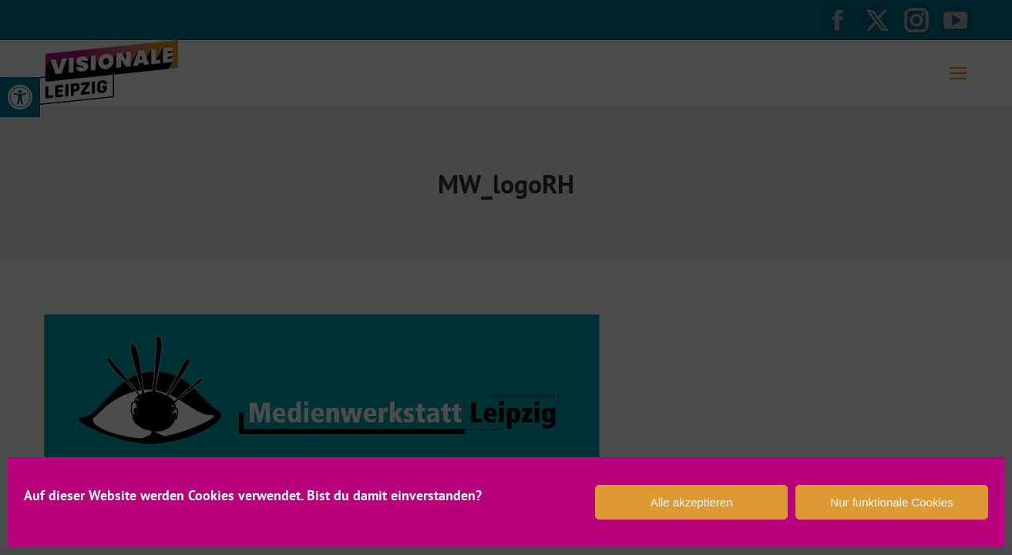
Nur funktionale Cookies (891, 502)
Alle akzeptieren (692, 502)
